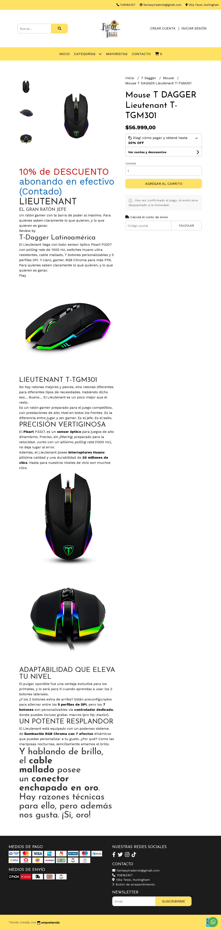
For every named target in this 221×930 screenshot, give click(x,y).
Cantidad (130, 163)
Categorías (88, 53)
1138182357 (122, 875)
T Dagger (149, 78)
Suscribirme (173, 901)
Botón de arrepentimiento (133, 884)
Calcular (186, 225)
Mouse (169, 78)
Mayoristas (116, 54)
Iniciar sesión (194, 28)
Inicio (64, 54)
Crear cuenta (162, 28)
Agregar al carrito (163, 184)
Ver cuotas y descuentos (147, 152)
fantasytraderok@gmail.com (136, 870)
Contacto (141, 54)
